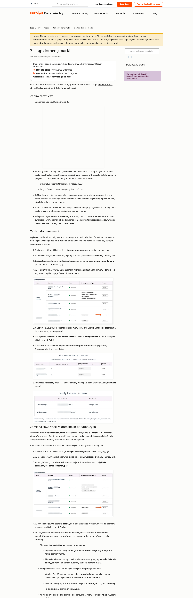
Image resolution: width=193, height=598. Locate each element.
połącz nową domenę (104, 222)
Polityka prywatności (124, 591)
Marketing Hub (43, 70)
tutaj (115, 43)
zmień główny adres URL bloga (82, 512)
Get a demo (124, 4)
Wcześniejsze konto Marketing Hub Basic (52, 77)
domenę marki (105, 84)
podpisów (69, 64)
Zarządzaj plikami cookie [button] (148, 591)
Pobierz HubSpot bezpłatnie (148, 4)
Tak (36, 571)
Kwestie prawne (103, 591)
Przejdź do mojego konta (102, 4)
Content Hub (42, 73)
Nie (48, 571)
